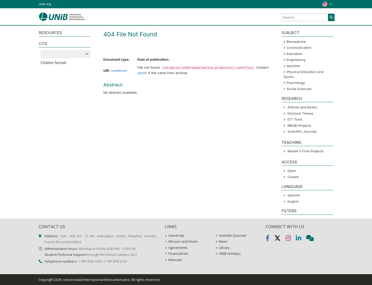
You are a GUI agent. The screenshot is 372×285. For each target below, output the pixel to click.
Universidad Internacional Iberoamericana (96, 279)
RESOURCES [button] (50, 32)
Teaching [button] (291, 142)
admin (142, 73)
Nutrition (293, 66)
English (293, 201)
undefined (119, 70)
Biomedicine (296, 41)
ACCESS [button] (289, 162)
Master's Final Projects (305, 151)
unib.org (45, 4)
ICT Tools (295, 119)
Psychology (295, 83)
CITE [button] (43, 43)
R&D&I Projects (299, 125)
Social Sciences (299, 89)
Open (292, 171)
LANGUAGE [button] (292, 186)
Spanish (294, 195)
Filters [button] (289, 210)
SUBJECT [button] (290, 32)
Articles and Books (302, 107)
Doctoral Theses (300, 113)
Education (294, 54)
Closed (293, 177)
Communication (298, 47)
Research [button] (292, 98)
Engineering (295, 60)
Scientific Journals (302, 131)
